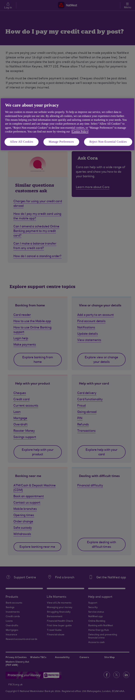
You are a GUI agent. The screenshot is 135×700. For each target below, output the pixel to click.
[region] (67, 124)
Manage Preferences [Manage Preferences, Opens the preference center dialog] (61, 141)
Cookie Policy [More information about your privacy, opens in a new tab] (80, 131)
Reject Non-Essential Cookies (108, 141)
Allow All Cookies (21, 141)
